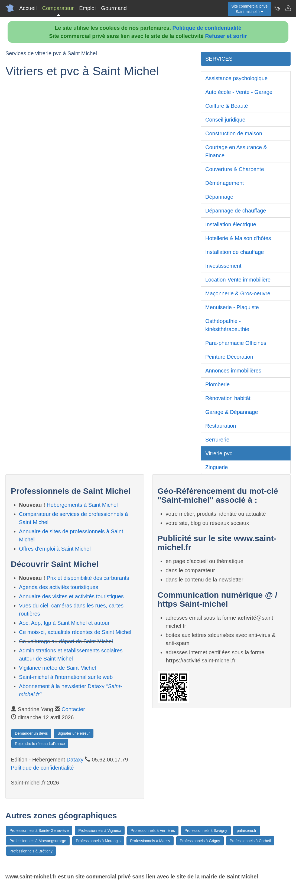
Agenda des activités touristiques (58, 587)
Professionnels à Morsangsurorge (37, 841)
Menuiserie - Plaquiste (232, 307)
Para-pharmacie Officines (235, 343)
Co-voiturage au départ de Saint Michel (66, 641)
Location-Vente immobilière (238, 280)
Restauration (220, 426)
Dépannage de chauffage (235, 211)
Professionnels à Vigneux (99, 830)
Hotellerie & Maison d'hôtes (238, 238)
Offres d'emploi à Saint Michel (55, 549)
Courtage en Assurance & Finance (236, 151)
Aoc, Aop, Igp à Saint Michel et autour (64, 623)
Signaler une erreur (73, 733)
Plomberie (217, 384)
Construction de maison (233, 133)
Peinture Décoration (229, 357)
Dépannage (219, 197)
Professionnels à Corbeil (250, 841)
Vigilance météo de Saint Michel (57, 668)
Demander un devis (31, 733)
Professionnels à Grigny (200, 841)
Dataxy (75, 760)
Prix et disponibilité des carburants (88, 578)
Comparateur (58, 8)
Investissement (223, 266)
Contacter (73, 709)
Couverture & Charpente (234, 169)
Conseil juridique (225, 120)
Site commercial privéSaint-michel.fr (249, 9)
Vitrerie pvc (218, 453)
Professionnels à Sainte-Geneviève (39, 830)
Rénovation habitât (228, 398)
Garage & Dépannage (231, 412)
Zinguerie (216, 467)
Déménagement (224, 183)
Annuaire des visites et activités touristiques (71, 596)
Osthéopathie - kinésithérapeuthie (227, 325)
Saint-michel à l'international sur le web (66, 677)
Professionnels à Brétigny (31, 851)
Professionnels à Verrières (153, 830)
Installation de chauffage (234, 252)
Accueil (28, 8)
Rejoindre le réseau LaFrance (40, 743)
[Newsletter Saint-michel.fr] (277, 8)
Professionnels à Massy (150, 841)
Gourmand (114, 8)
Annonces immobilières (233, 371)
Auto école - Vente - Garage (238, 92)
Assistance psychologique (236, 78)
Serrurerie (217, 440)
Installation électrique (230, 224)
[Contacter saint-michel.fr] (287, 8)
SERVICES (219, 59)
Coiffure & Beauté (226, 106)
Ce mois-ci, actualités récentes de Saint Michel (75, 632)
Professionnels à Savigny (206, 830)
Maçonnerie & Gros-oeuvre (237, 293)
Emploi (87, 8)
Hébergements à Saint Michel (82, 505)
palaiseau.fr (246, 830)
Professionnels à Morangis (98, 841)
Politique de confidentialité (207, 28)
